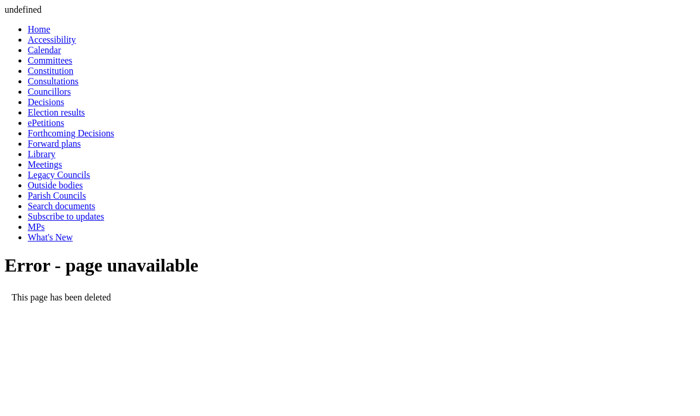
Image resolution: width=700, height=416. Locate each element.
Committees (50, 60)
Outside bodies (55, 185)
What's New (50, 237)
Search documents (61, 206)
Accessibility (52, 39)
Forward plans (54, 143)
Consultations (53, 81)
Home (39, 29)
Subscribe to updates (66, 216)
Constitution (50, 71)
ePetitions (46, 123)
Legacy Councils (59, 175)
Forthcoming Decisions (71, 133)
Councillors (49, 91)
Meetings (45, 164)
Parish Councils (57, 195)
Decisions (46, 102)
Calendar (44, 50)
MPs (36, 227)
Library (41, 154)
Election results (56, 112)
